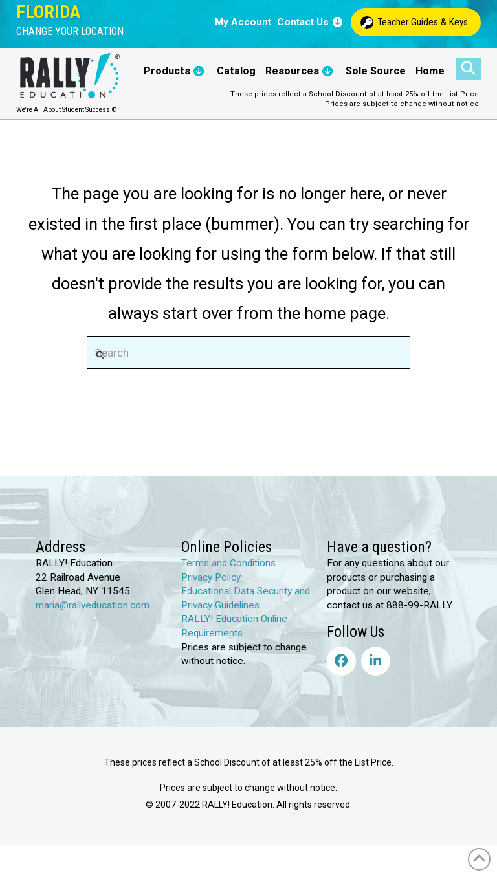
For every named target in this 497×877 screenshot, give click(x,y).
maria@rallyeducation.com (92, 605)
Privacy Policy (211, 577)
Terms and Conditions (228, 563)
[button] (70, 32)
